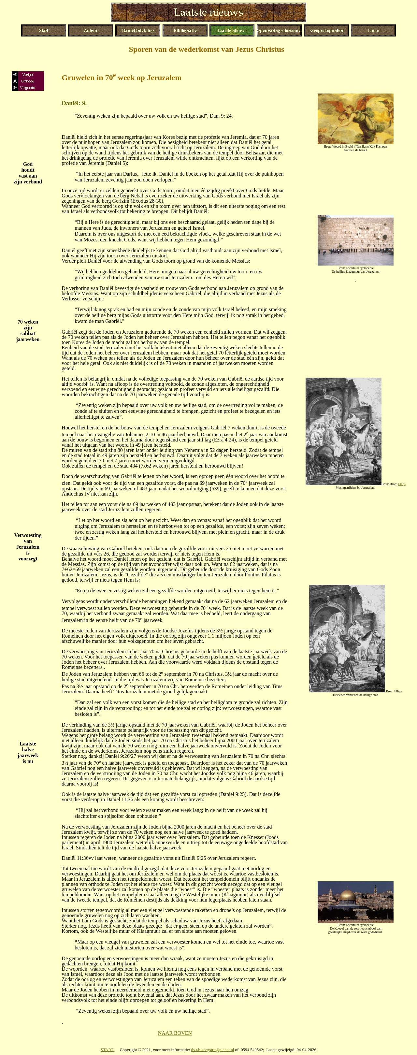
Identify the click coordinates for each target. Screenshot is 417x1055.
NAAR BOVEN (175, 1033)
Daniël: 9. (74, 103)
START (107, 1049)
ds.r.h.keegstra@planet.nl (212, 1049)
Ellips (402, 484)
